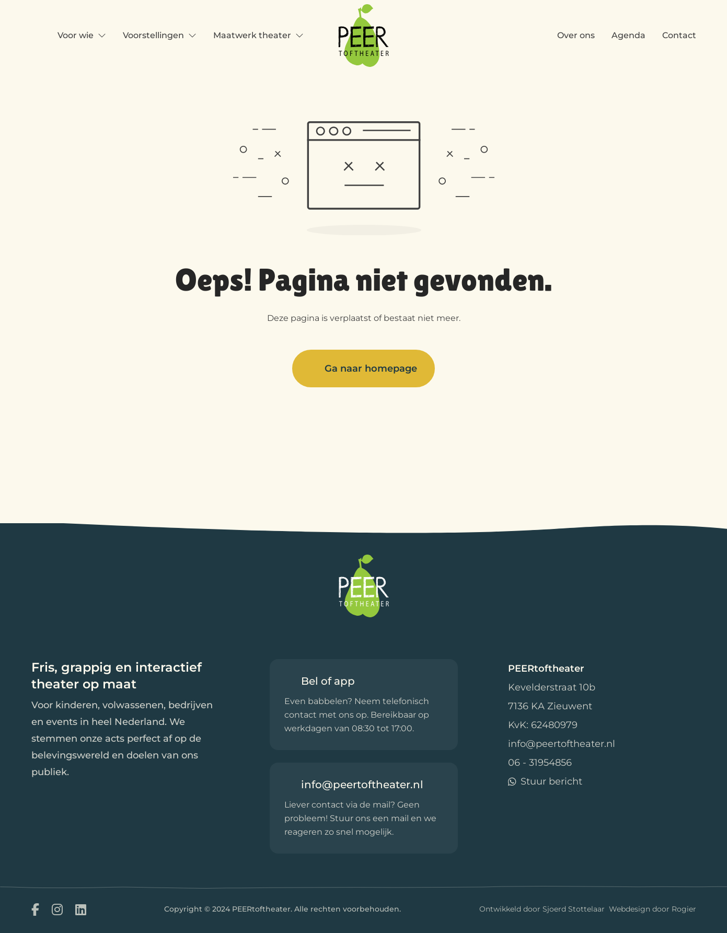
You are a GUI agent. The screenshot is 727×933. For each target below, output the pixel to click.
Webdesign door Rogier (652, 909)
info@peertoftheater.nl (561, 744)
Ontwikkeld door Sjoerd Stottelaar (542, 909)
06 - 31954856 (540, 762)
